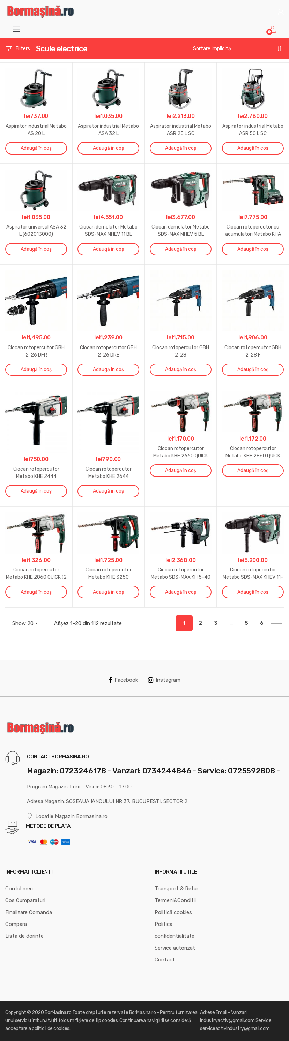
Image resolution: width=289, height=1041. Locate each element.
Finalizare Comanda (28, 912)
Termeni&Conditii (175, 900)
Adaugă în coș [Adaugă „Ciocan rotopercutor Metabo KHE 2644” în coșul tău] (108, 491)
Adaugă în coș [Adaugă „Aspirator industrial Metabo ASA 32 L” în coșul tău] (108, 148)
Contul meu (19, 888)
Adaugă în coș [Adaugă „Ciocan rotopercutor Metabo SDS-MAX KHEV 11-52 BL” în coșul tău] (252, 592)
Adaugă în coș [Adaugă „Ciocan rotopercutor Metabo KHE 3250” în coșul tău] (108, 592)
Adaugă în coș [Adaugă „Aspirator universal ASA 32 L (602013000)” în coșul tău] (36, 249)
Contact (165, 960)
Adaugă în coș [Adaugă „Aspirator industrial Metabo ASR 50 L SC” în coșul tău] (252, 148)
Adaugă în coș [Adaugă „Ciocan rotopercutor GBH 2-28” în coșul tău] (180, 370)
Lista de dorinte (24, 936)
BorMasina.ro (58, 1013)
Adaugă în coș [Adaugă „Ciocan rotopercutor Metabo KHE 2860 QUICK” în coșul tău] (252, 470)
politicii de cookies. (51, 1029)
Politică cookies (173, 912)
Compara (16, 924)
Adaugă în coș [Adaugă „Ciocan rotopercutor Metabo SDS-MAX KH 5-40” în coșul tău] (180, 592)
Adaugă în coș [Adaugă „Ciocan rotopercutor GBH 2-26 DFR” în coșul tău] (36, 370)
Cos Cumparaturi (25, 900)
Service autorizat (175, 948)
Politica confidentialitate (174, 930)
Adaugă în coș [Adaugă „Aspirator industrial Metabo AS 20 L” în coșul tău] (36, 148)
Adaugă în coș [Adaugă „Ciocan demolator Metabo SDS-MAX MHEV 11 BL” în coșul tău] (108, 249)
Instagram (164, 680)
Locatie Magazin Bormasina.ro (67, 816)
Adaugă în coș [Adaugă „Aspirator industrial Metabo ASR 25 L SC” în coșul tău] (180, 148)
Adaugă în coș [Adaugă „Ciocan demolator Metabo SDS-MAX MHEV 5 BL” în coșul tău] (180, 249)
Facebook (123, 680)
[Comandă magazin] (237, 48)
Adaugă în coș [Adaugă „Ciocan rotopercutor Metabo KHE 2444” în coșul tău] (36, 491)
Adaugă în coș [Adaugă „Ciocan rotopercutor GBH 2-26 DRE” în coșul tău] (108, 370)
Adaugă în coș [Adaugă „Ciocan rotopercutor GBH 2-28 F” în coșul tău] (252, 370)
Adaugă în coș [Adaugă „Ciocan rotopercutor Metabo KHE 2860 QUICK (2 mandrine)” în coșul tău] (36, 592)
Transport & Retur (176, 888)
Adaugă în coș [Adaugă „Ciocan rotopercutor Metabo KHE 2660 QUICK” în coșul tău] (180, 470)
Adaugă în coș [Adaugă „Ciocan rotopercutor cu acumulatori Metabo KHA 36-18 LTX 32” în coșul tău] (252, 249)
